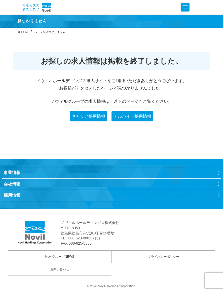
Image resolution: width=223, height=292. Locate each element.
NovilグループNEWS (59, 257)
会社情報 (12, 184)
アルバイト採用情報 (132, 116)
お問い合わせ (59, 269)
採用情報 (12, 195)
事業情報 (12, 172)
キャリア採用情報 (88, 116)
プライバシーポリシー (163, 257)
